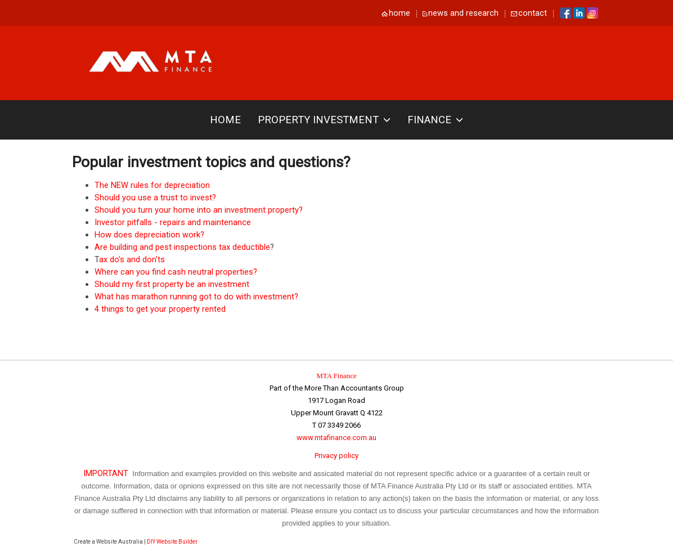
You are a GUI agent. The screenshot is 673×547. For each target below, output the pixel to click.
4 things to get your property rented (160, 309)
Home (225, 120)
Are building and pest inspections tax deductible (182, 247)
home (399, 13)
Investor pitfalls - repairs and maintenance (173, 222)
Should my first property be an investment (172, 284)
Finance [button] (435, 120)
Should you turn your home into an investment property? (199, 210)
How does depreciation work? (149, 235)
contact (532, 13)
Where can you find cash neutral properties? (176, 272)
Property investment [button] (324, 120)
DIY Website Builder (172, 542)
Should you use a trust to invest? (155, 197)
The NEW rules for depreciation (152, 185)
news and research (463, 13)
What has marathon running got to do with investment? (196, 297)
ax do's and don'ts (132, 259)
